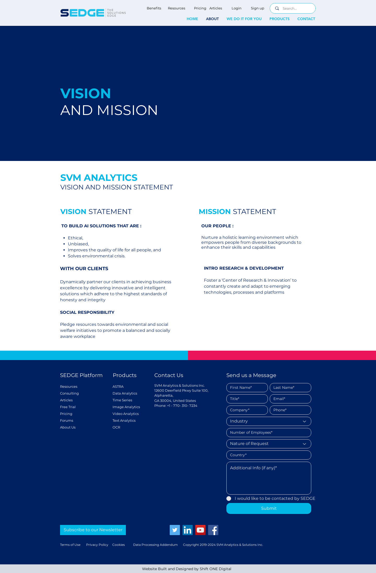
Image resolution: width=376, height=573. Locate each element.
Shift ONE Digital (215, 568)
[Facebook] (213, 530)
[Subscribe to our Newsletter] (93, 530)
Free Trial (68, 407)
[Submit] (268, 508)
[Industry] (268, 421)
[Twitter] (175, 530)
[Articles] (215, 8)
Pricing (66, 414)
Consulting (69, 393)
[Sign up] (257, 8)
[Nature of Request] (268, 443)
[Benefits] (153, 8)
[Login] (236, 8)
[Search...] (293, 8)
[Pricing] (200, 8)
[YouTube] (200, 530)
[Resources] (176, 8)
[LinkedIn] (188, 530)
